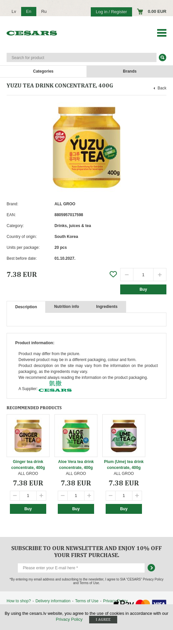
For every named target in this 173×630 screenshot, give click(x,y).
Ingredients (107, 306)
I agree (103, 619)
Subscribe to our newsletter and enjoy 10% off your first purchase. (86, 551)
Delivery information (52, 601)
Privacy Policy (69, 619)
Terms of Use (86, 601)
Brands (129, 71)
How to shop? (19, 601)
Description (26, 307)
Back (161, 88)
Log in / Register (111, 11)
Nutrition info (66, 306)
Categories (43, 71)
